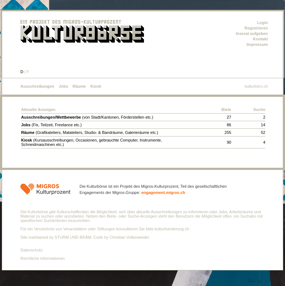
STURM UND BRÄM (73, 237)
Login (262, 22)
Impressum (257, 44)
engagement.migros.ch (163, 192)
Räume (79, 86)
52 (263, 132)
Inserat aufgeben (252, 33)
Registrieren (256, 28)
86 (229, 125)
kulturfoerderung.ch (172, 229)
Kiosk (95, 86)
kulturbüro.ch (256, 86)
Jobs (63, 86)
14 (263, 125)
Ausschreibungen (37, 86)
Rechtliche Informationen (42, 258)
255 (228, 132)
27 (229, 117)
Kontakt (260, 39)
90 (229, 142)
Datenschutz (31, 250)
